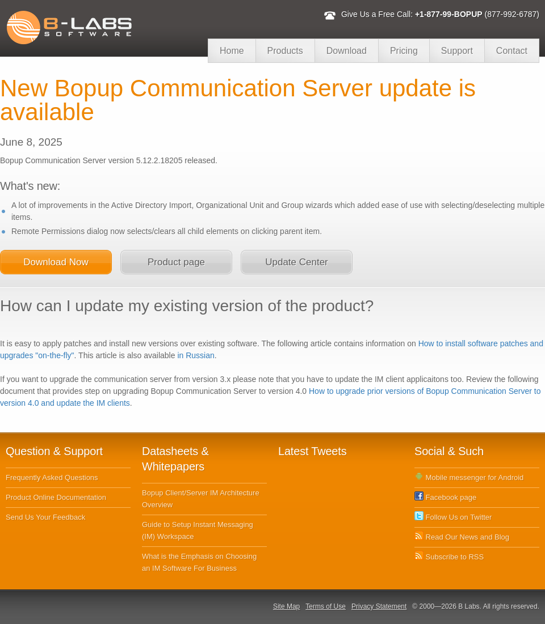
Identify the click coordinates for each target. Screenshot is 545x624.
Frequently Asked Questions (52, 477)
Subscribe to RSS (449, 557)
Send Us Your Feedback (45, 517)
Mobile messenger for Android (468, 477)
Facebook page (445, 497)
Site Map (286, 606)
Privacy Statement (378, 606)
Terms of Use (325, 606)
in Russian (195, 355)
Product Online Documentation (56, 497)
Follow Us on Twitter (453, 517)
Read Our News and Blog (461, 537)
